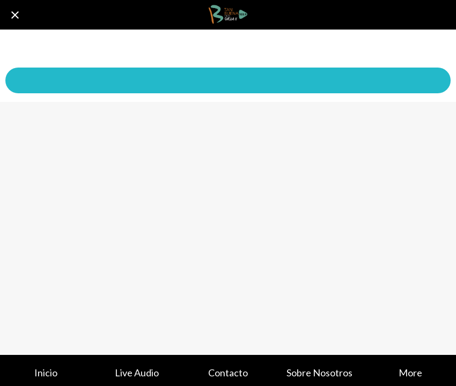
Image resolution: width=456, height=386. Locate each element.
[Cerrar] (15, 15)
